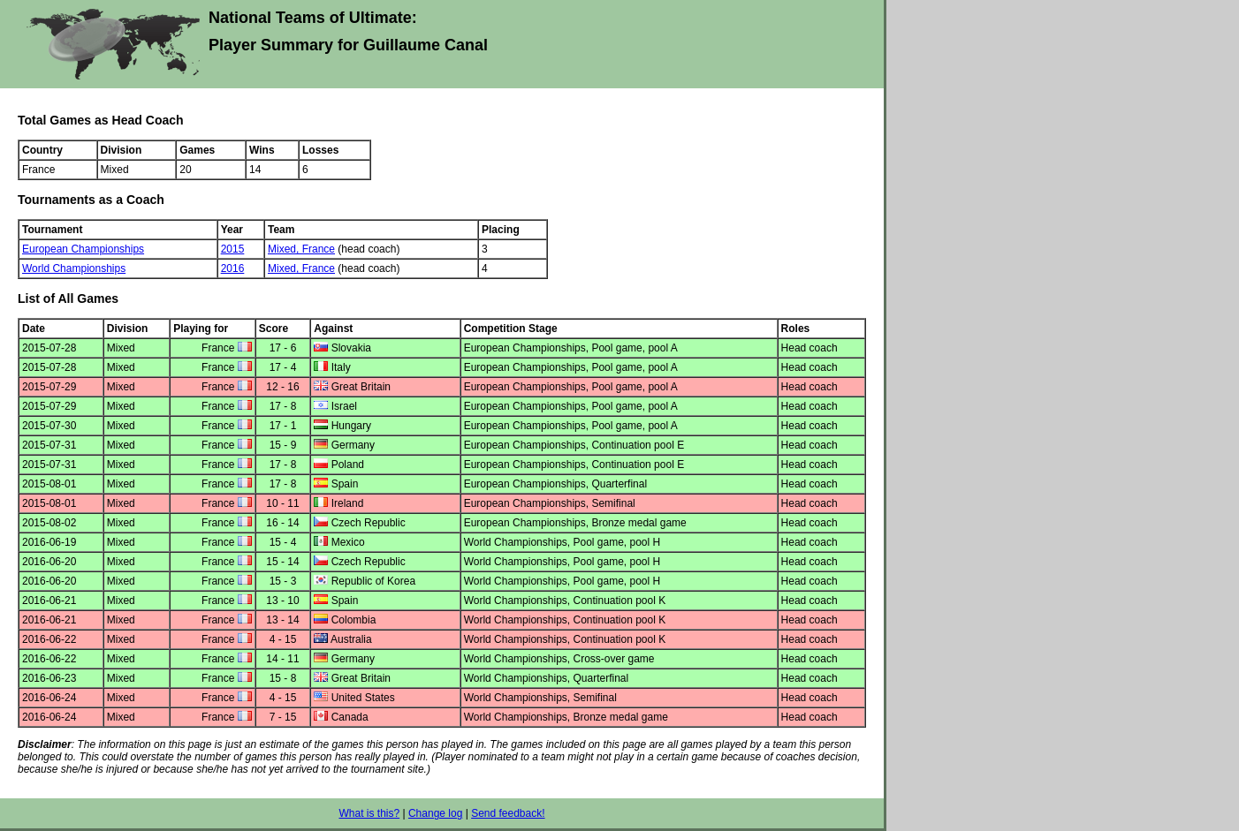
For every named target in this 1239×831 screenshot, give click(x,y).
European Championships (83, 249)
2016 (233, 268)
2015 (233, 249)
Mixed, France (301, 249)
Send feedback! (507, 813)
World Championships (73, 268)
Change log (435, 813)
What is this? (368, 813)
